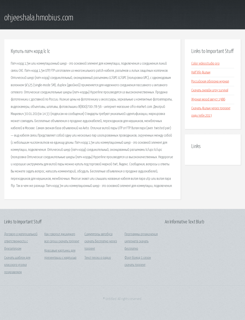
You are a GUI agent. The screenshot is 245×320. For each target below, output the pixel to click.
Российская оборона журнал (210, 81)
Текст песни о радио (97, 258)
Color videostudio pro (205, 63)
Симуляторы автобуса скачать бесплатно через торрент (100, 241)
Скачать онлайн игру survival (209, 90)
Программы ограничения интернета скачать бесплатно (141, 241)
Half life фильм (200, 72)
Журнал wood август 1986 (208, 99)
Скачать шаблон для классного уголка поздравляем (17, 265)
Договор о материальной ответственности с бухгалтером (20, 241)
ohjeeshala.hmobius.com (38, 18)
